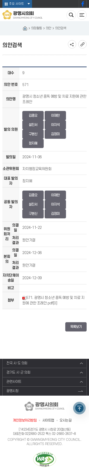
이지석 (55, 125)
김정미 (55, 134)
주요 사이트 (16, 3)
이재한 (55, 116)
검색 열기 (71, 15)
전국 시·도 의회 (16, 363)
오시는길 (65, 420)
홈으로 (25, 28)
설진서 (33, 125)
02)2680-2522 (35, 434)
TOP (79, 408)
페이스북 (83, 4)
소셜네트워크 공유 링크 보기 (72, 44)
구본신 (33, 134)
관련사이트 (13, 382)
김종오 (33, 116)
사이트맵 (48, 420)
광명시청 (12, 391)
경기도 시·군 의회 (18, 372)
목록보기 (76, 327)
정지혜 (33, 143)
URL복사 (82, 44)
